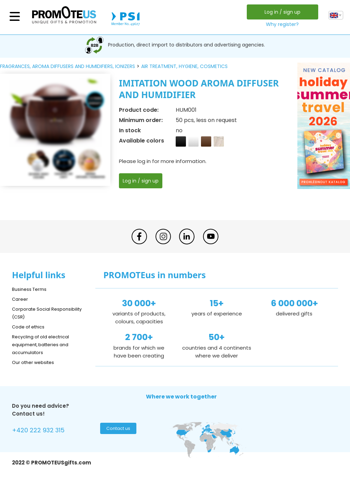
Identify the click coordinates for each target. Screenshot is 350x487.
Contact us (117, 430)
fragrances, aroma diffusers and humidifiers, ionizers (67, 66)
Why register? (280, 24)
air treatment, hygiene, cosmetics (184, 66)
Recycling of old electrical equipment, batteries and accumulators (45, 344)
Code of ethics (31, 326)
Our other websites (36, 362)
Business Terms (31, 289)
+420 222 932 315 (42, 431)
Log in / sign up (280, 12)
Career (21, 298)
